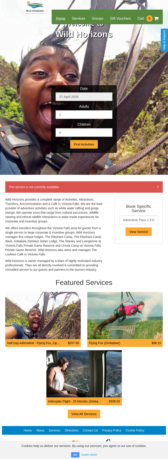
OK (75, 455)
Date (84, 88)
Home (60, 18)
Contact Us (90, 430)
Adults (84, 106)
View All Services (84, 414)
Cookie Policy (135, 430)
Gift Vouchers (120, 18)
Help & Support (164, 39)
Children (84, 124)
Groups (97, 18)
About (40, 430)
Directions (71, 430)
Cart (147, 18)
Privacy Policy (111, 430)
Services (78, 18)
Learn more (89, 454)
